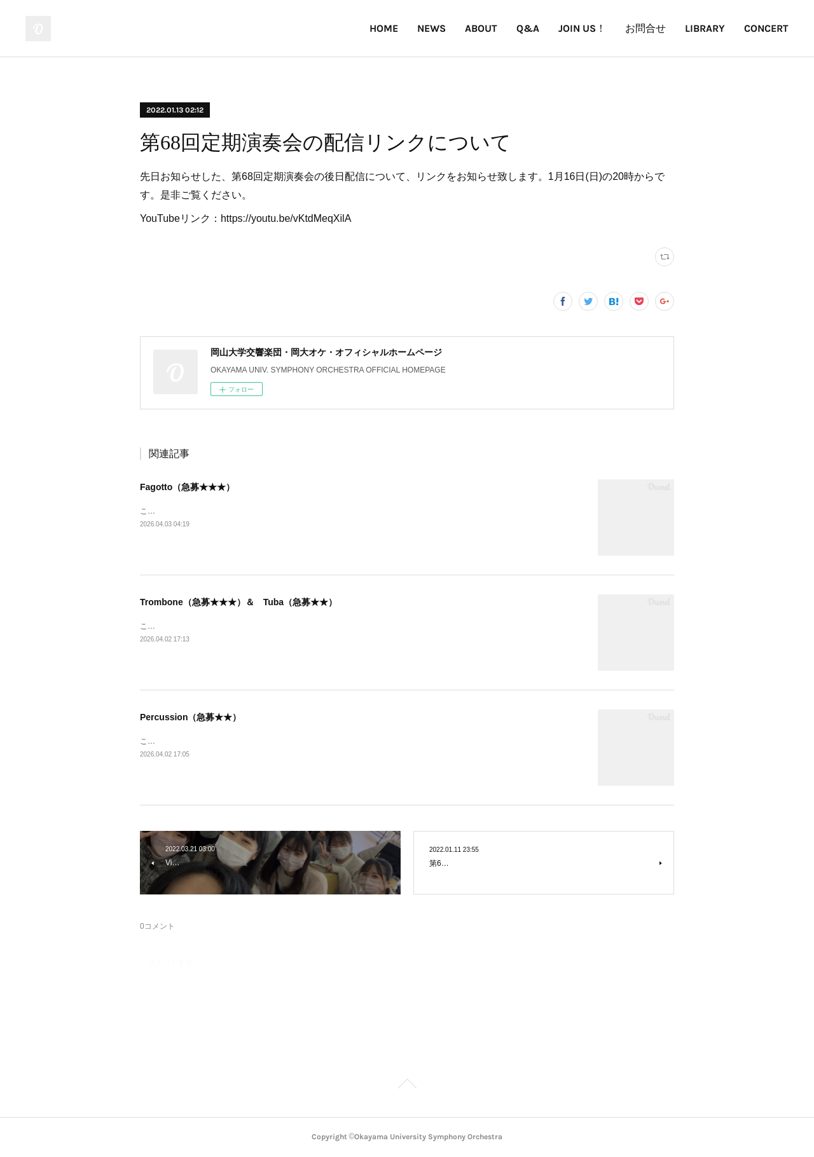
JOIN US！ (582, 28)
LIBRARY (705, 28)
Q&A (527, 28)
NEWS (431, 28)
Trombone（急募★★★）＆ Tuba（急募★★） (238, 602)
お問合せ (645, 28)
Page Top (407, 1086)
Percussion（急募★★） (190, 717)
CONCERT (766, 28)
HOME (383, 28)
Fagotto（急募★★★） (187, 487)
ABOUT (481, 28)
